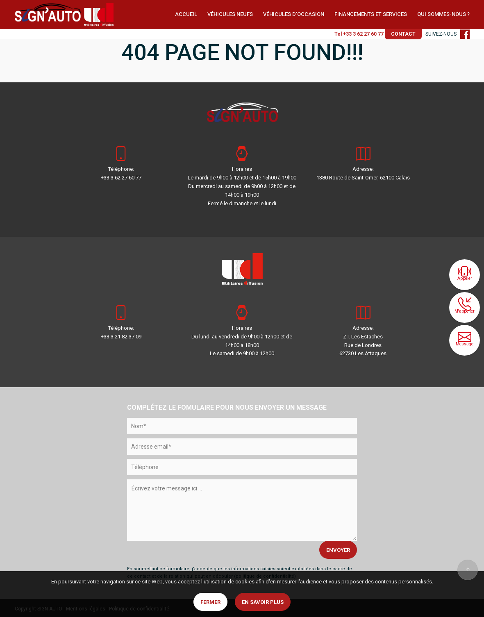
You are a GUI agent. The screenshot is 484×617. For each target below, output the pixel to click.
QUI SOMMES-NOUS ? (443, 14)
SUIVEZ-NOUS (447, 34)
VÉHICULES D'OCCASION (293, 14)
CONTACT (403, 34)
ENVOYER (338, 550)
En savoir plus (263, 602)
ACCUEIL (186, 14)
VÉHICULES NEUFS (230, 14)
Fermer (210, 602)
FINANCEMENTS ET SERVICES (370, 14)
